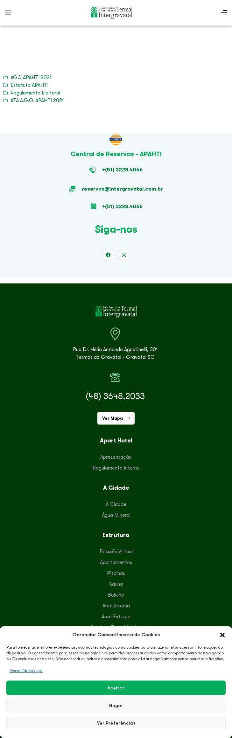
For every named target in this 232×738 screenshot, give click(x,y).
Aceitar (116, 687)
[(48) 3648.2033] (115, 377)
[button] (222, 634)
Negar (116, 705)
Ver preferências (116, 723)
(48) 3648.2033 (115, 396)
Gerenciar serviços (26, 670)
